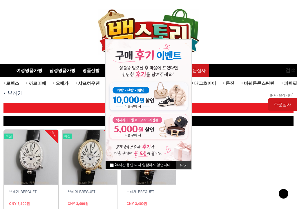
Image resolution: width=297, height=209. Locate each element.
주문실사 (197, 70)
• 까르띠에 (36, 83)
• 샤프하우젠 (87, 83)
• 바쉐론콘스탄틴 (257, 83)
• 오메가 (61, 83)
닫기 (184, 165)
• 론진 (228, 83)
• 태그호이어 (204, 83)
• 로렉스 (11, 83)
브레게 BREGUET (23, 191)
